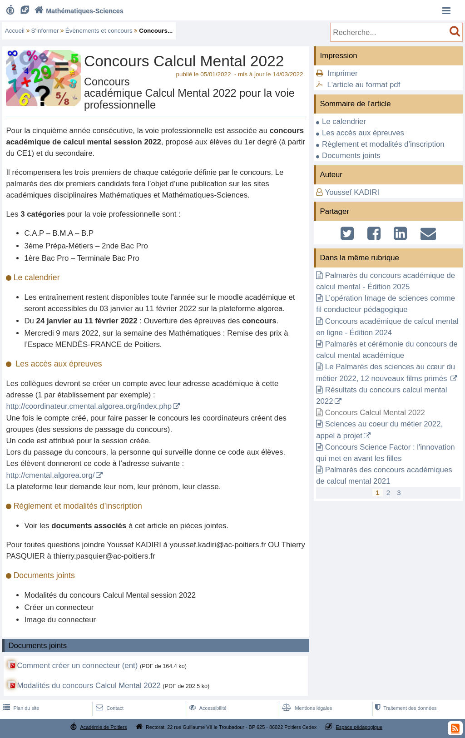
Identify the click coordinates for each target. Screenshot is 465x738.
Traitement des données (404, 708)
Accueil (15, 30)
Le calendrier (344, 121)
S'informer (45, 30)
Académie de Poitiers (103, 727)
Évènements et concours (99, 30)
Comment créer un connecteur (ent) (77, 665)
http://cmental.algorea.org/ (50, 475)
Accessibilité (207, 708)
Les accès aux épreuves (363, 133)
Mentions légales (306, 708)
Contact (109, 708)
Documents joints (351, 155)
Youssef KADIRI (352, 192)
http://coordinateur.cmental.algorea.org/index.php (89, 406)
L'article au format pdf (363, 84)
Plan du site (20, 708)
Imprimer (342, 73)
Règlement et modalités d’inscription (383, 144)
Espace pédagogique (359, 727)
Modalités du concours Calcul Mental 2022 (88, 685)
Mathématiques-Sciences (78, 11)
